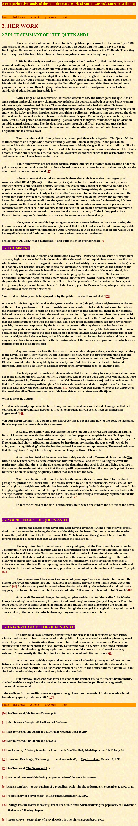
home (5, 17)
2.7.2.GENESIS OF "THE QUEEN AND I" (35, 520)
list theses (19, 17)
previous (50, 17)
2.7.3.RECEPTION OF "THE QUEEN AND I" (38, 627)
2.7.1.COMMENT (16, 248)
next (64, 17)
